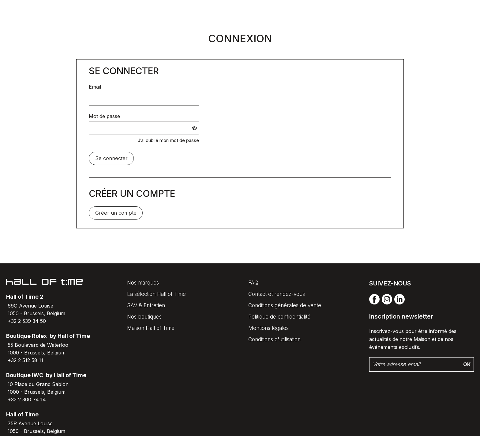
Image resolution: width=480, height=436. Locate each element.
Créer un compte (116, 213)
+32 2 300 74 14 (27, 399)
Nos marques (143, 283)
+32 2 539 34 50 (27, 321)
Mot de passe (104, 116)
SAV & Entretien (146, 305)
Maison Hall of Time (150, 328)
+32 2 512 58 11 (25, 360)
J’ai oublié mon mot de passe (168, 140)
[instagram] (387, 303)
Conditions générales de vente (284, 305)
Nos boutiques (144, 317)
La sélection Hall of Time (156, 294)
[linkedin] (399, 303)
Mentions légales (268, 328)
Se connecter (111, 158)
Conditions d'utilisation (274, 339)
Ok (467, 364)
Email (95, 87)
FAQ (253, 283)
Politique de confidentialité (279, 317)
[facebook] (374, 303)
